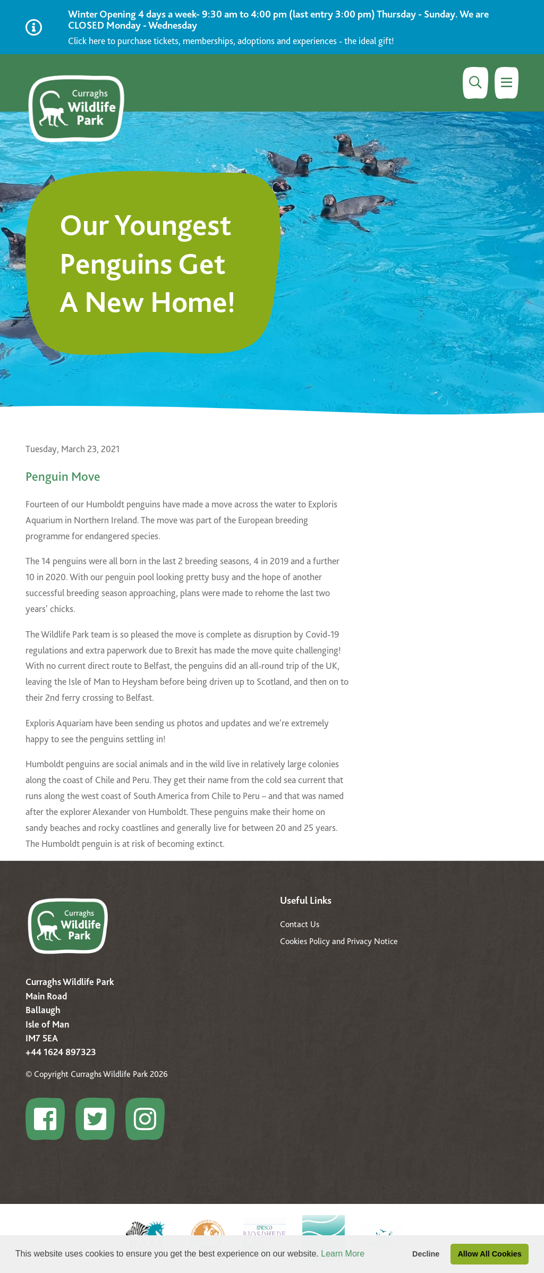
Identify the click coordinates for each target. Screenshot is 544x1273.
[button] (368, 1255)
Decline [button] (425, 1254)
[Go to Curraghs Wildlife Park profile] (49, 1119)
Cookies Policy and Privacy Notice (339, 941)
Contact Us (299, 924)
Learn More (342, 1253)
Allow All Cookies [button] (489, 1254)
